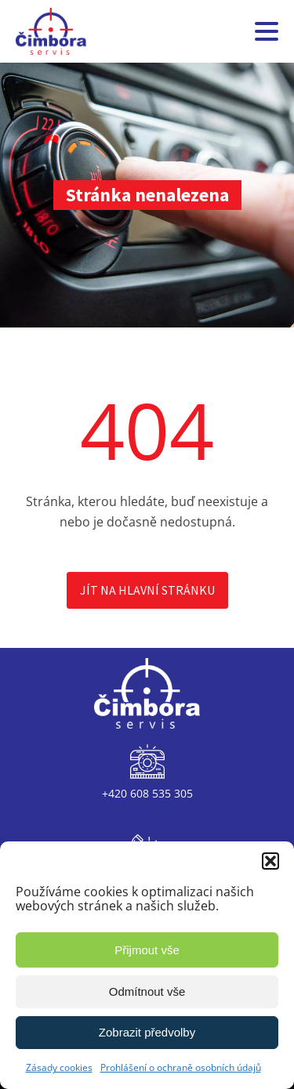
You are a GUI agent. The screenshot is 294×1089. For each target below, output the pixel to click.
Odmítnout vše (147, 991)
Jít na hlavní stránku (147, 590)
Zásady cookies (59, 1067)
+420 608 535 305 (147, 793)
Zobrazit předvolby (147, 1032)
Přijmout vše (147, 950)
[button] (270, 861)
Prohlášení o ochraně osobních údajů (180, 1067)
